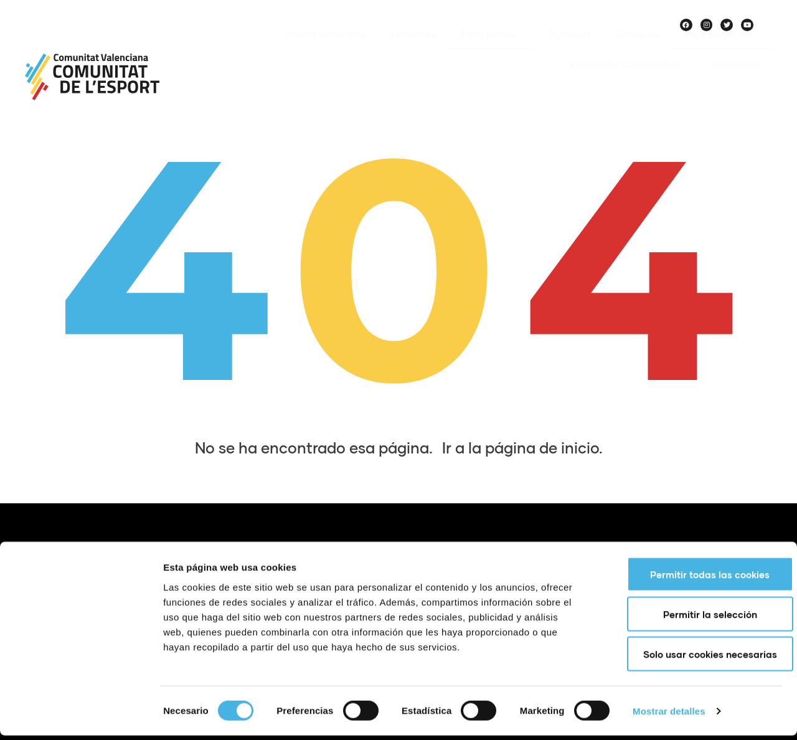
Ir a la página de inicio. (522, 448)
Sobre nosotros (325, 52)
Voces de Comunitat (627, 81)
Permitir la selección (693, 618)
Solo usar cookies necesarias (693, 658)
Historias (735, 81)
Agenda (569, 52)
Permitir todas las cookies (693, 578)
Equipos (638, 52)
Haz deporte (722, 52)
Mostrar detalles (669, 715)
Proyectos (491, 52)
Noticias (413, 52)
